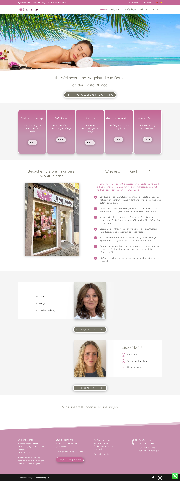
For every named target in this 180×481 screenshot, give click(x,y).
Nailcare (143, 9)
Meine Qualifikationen (90, 329)
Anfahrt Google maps (70, 459)
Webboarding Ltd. (43, 478)
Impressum (134, 2)
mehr (32, 142)
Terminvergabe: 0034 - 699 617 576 (90, 94)
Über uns (155, 9)
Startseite (102, 9)
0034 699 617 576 (147, 447)
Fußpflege (130, 9)
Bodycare (115, 9)
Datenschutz (147, 2)
